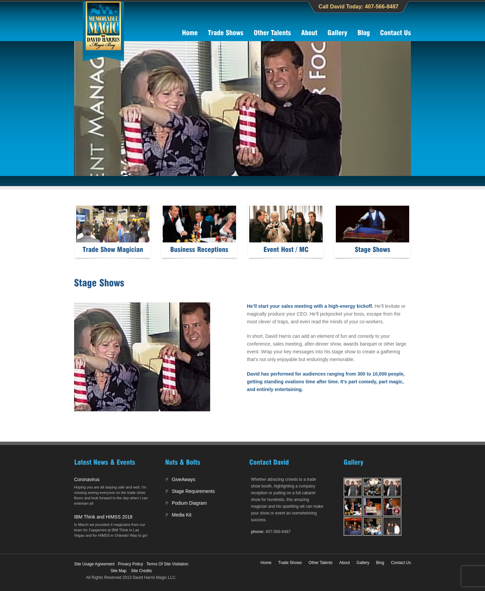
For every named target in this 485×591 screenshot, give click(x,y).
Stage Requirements (193, 491)
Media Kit (181, 515)
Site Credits (141, 570)
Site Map (118, 570)
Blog (380, 562)
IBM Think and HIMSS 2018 (103, 517)
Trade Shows (290, 562)
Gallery (363, 562)
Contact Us (401, 562)
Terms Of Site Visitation (168, 564)
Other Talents (320, 562)
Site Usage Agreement (94, 564)
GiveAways (183, 479)
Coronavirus (86, 479)
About (344, 562)
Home (266, 562)
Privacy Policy (130, 564)
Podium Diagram (189, 503)
